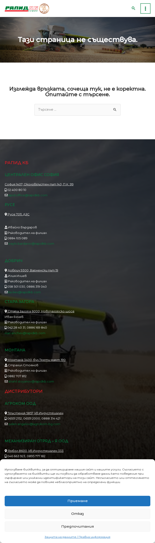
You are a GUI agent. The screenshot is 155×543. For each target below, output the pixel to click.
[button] (134, 10)
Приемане (77, 501)
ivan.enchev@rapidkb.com (25, 336)
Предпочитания (77, 526)
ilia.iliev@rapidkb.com (24, 295)
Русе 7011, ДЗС (17, 217)
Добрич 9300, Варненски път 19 (33, 273)
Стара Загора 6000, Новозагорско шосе (39, 314)
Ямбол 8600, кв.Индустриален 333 (34, 454)
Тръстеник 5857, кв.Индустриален (34, 416)
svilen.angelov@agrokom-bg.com (34, 427)
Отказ (77, 513)
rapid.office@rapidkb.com (27, 198)
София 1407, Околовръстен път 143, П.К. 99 (39, 187)
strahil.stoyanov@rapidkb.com (31, 384)
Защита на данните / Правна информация (77, 537)
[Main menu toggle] (145, 10)
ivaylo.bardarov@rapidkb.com (31, 247)
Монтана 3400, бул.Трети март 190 (35, 363)
